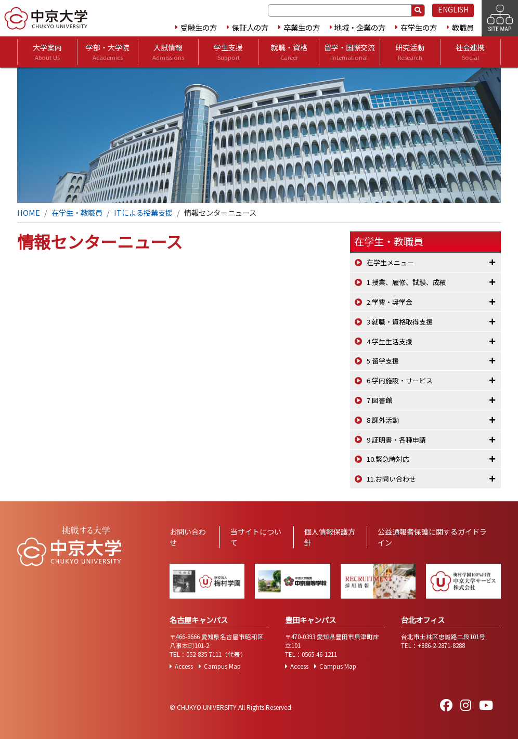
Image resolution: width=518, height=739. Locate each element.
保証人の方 (250, 27)
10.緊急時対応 (388, 459)
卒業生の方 (301, 27)
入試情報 (168, 52)
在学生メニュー (390, 262)
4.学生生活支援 (389, 341)
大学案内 (47, 52)
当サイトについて (255, 537)
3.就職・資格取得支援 (400, 322)
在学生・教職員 (76, 212)
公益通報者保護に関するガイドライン (432, 537)
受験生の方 (198, 27)
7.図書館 (379, 400)
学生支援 (228, 52)
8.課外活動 (383, 420)
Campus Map (222, 666)
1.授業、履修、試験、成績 (406, 282)
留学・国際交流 (349, 52)
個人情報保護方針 (329, 537)
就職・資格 (289, 52)
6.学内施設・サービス (400, 380)
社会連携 (470, 52)
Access (184, 666)
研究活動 (409, 52)
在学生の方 (418, 27)
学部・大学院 (108, 52)
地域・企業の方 (359, 27)
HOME (28, 212)
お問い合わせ (188, 537)
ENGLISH (453, 9)
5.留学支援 (383, 361)
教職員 (463, 27)
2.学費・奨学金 (389, 302)
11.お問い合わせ (391, 479)
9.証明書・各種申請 (396, 440)
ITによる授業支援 (143, 212)
